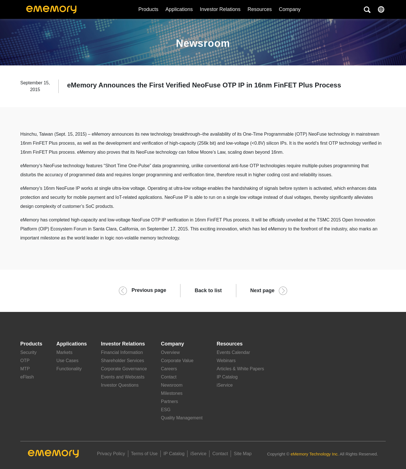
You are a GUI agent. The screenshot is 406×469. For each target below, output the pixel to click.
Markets (64, 352)
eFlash (27, 377)
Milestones (171, 393)
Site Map (242, 453)
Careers (169, 368)
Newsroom (171, 385)
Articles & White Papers (240, 368)
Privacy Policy (111, 453)
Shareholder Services (122, 360)
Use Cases (67, 360)
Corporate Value (177, 360)
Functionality (69, 368)
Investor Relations (220, 9)
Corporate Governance (124, 368)
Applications (179, 9)
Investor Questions (119, 385)
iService (225, 385)
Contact (168, 377)
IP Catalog (227, 377)
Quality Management (182, 417)
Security (28, 352)
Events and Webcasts (122, 377)
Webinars (226, 360)
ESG (166, 409)
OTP (25, 360)
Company (172, 344)
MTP (25, 368)
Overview (170, 352)
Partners (169, 401)
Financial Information (122, 352)
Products (148, 9)
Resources (260, 9)
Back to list (208, 290)
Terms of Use (144, 453)
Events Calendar (233, 352)
